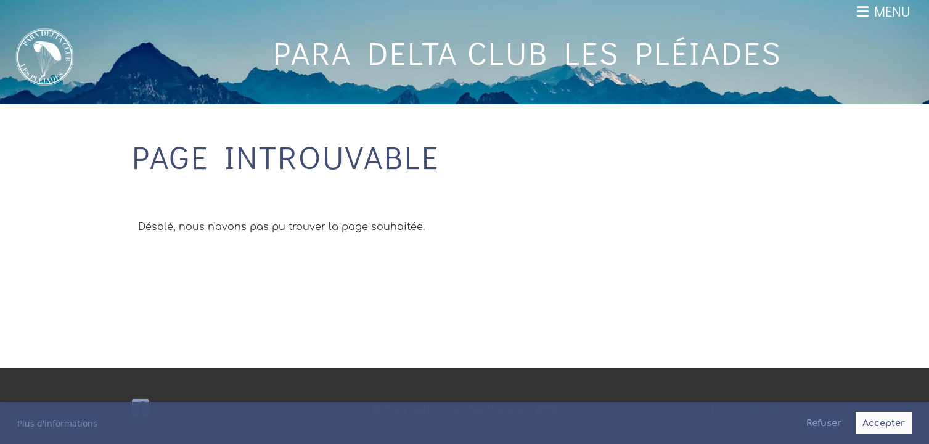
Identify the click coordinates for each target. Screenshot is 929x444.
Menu (884, 11)
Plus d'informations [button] (57, 423)
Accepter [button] (883, 423)
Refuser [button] (823, 423)
